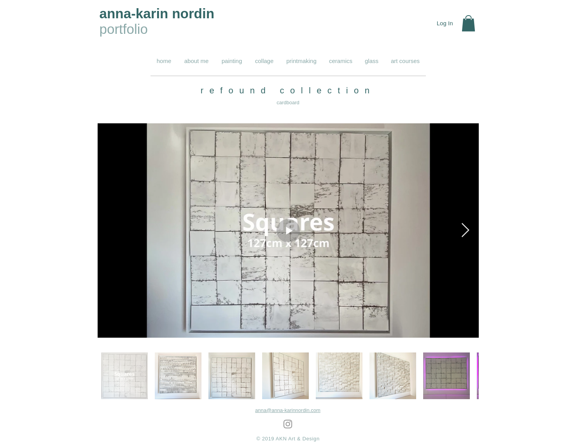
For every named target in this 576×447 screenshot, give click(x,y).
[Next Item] (465, 230)
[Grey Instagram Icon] (288, 424)
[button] (468, 23)
